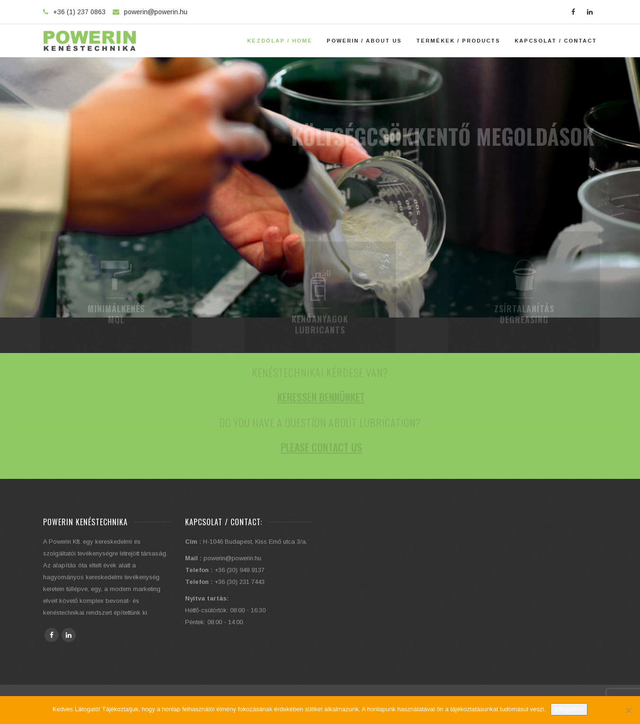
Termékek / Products (458, 41)
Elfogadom (569, 709)
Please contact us (321, 452)
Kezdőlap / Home (279, 41)
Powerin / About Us (364, 41)
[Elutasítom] (628, 710)
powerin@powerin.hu (155, 12)
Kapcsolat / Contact (556, 41)
